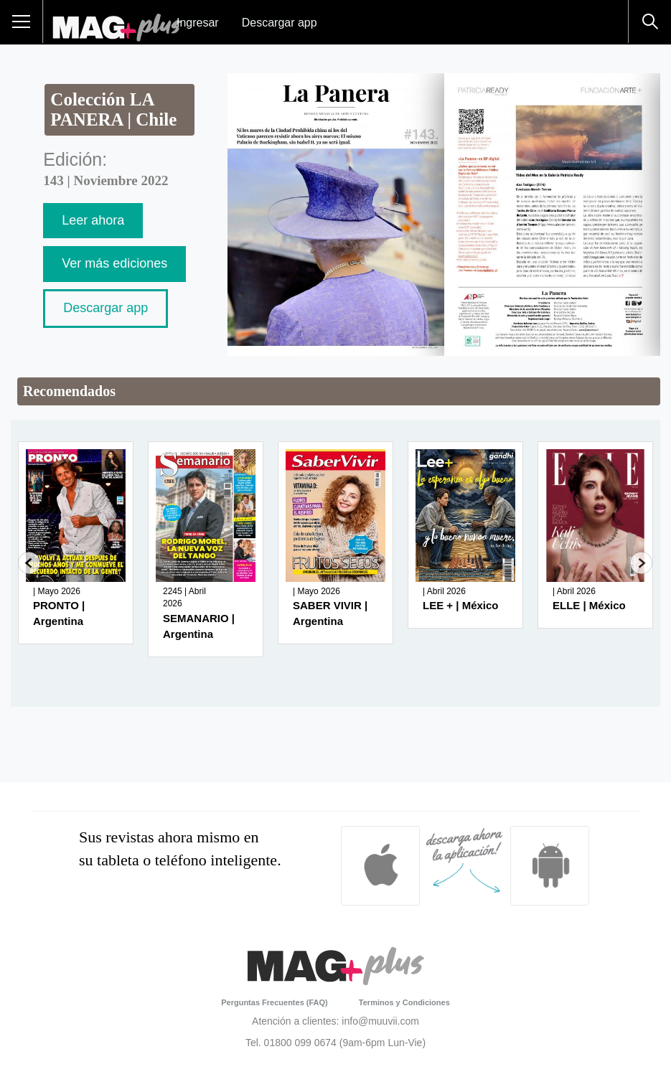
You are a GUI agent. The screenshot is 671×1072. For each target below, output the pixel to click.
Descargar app (279, 23)
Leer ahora (93, 220)
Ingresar (198, 23)
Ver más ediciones (114, 263)
